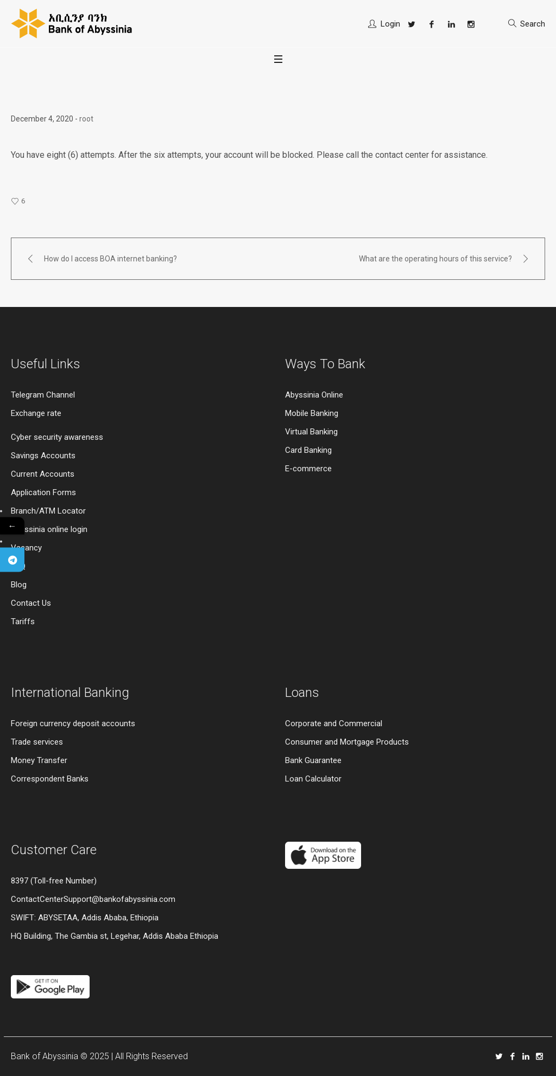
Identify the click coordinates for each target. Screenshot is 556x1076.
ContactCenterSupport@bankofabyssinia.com (93, 899)
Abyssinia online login (49, 529)
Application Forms (43, 492)
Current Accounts (42, 474)
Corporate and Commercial (333, 723)
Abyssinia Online (314, 395)
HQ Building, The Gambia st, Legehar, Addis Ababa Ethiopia (114, 936)
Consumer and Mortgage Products (347, 742)
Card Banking (308, 450)
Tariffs (23, 621)
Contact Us (31, 603)
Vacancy (26, 548)
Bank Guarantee (313, 760)
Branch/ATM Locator (48, 511)
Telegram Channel (43, 395)
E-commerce (308, 468)
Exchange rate (36, 413)
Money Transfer (39, 760)
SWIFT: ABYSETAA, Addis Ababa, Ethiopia (85, 918)
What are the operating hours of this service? (435, 258)
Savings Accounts (43, 455)
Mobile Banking (311, 413)
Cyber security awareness (57, 437)
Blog (19, 585)
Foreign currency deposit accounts (73, 723)
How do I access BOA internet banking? (110, 258)
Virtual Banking (311, 432)
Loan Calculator (313, 779)
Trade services (38, 742)
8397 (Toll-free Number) (54, 881)
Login (390, 24)
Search (532, 24)
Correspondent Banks (50, 779)
